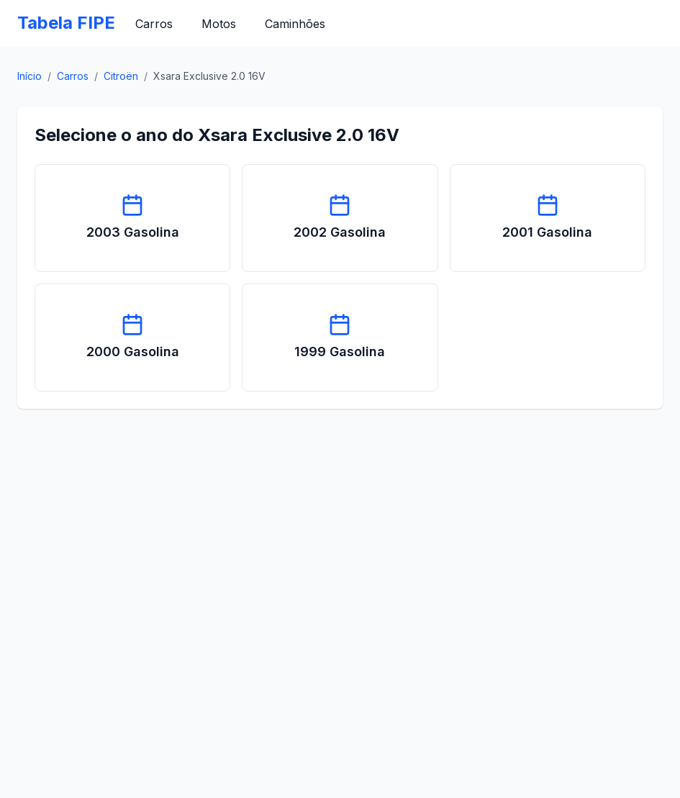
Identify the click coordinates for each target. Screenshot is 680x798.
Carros (154, 24)
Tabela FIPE (66, 22)
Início (29, 76)
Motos (218, 24)
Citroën (121, 76)
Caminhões (295, 24)
